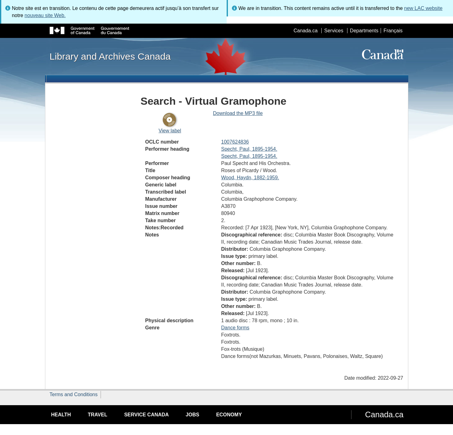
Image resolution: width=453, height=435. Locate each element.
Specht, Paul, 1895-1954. (249, 149)
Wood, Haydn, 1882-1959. (250, 177)
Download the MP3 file (238, 113)
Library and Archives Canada (110, 56)
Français (392, 30)
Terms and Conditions (74, 394)
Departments (364, 30)
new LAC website (423, 8)
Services (333, 30)
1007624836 (235, 141)
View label (170, 130)
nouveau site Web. (45, 15)
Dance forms (235, 327)
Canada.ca (305, 30)
